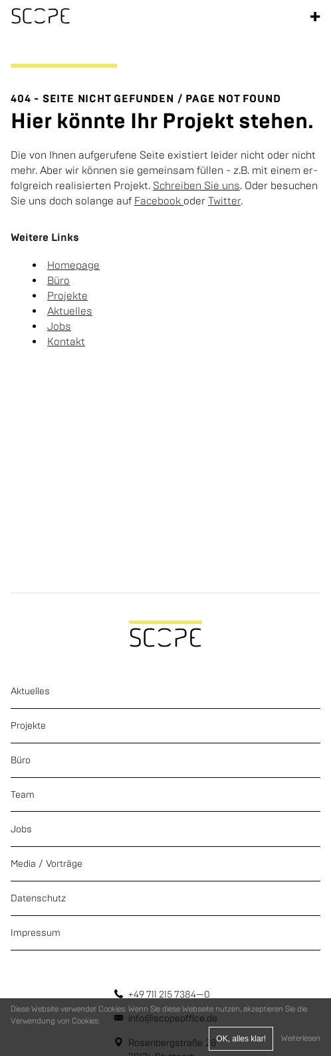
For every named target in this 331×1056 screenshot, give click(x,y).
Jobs (59, 326)
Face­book (158, 200)
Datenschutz (38, 898)
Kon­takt (66, 341)
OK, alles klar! (241, 1038)
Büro (58, 280)
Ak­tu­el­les (69, 311)
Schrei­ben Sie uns (196, 185)
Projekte (28, 725)
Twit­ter (224, 200)
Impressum (35, 933)
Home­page (73, 265)
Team (23, 794)
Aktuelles (30, 691)
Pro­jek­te (67, 295)
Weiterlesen (300, 1038)
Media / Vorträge (46, 863)
